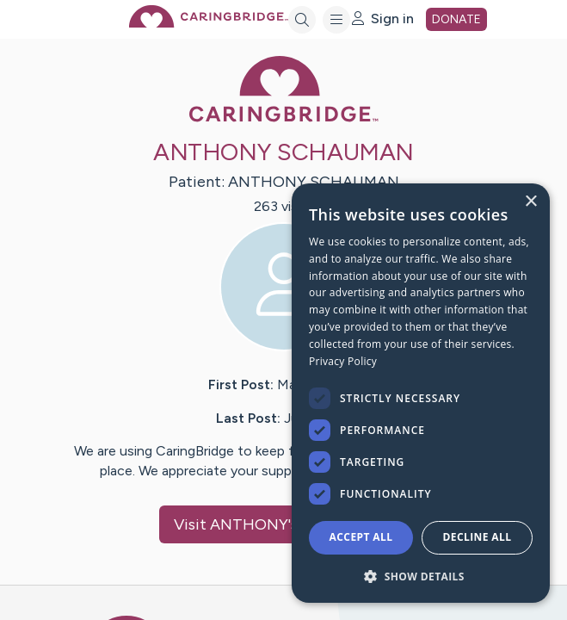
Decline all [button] (477, 537)
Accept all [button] (361, 537)
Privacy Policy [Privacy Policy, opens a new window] (343, 361)
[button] (421, 576)
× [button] (530, 201)
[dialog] (421, 393)
